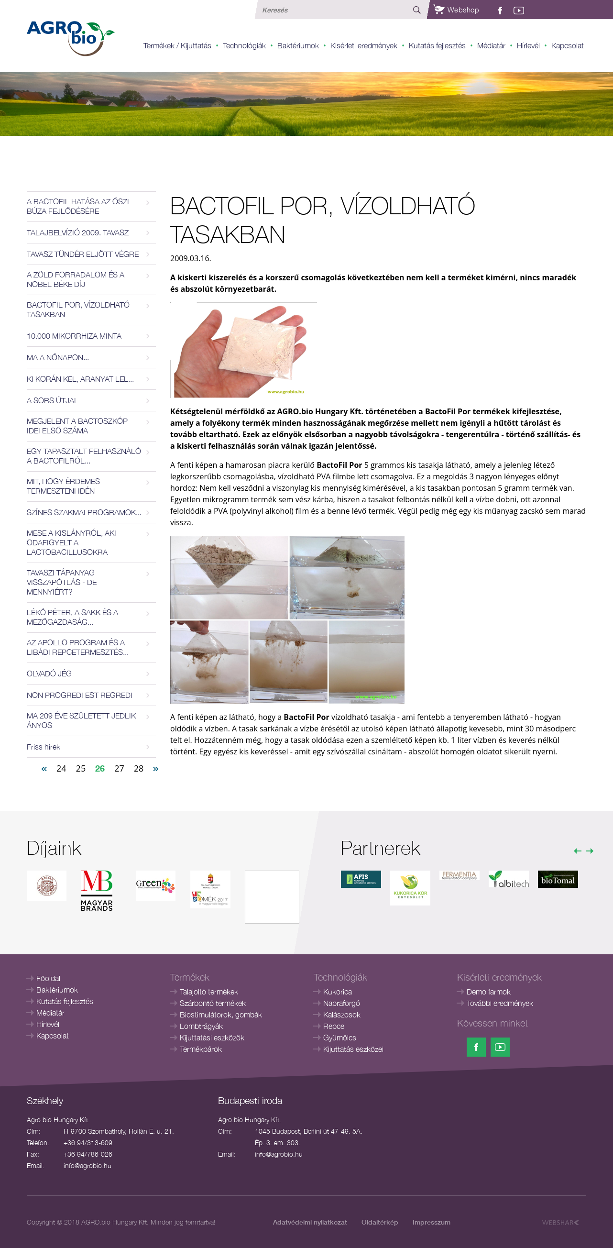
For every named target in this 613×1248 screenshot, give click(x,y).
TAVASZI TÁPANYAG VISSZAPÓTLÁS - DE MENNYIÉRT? (62, 582)
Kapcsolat (567, 45)
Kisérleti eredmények (363, 45)
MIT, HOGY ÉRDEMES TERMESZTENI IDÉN (63, 486)
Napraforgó (341, 1003)
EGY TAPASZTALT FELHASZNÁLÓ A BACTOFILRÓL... (84, 456)
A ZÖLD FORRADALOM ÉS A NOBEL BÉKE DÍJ (75, 279)
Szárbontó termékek (213, 1003)
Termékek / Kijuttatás (177, 45)
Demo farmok (489, 991)
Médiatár (491, 45)
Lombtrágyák (201, 1026)
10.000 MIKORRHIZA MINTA (74, 335)
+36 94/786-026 (88, 1154)
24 (61, 768)
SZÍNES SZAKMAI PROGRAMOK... (84, 512)
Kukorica (337, 991)
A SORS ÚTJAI (51, 400)
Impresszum (431, 1222)
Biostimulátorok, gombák (221, 1014)
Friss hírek (43, 746)
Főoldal (48, 978)
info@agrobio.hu (87, 1165)
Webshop (456, 9)
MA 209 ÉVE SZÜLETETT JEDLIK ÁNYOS (81, 720)
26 (100, 768)
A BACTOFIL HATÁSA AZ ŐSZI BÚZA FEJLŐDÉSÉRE (78, 206)
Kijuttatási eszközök (212, 1037)
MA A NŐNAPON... (58, 357)
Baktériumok (298, 45)
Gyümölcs (339, 1037)
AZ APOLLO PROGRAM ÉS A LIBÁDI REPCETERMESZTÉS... (78, 647)
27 (119, 768)
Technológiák (244, 45)
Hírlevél (528, 45)
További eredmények (500, 1003)
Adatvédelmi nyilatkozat (310, 1222)
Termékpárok (201, 1049)
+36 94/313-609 (88, 1142)
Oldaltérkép (379, 1222)
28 (139, 768)
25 (81, 768)
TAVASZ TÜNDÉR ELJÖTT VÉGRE (83, 254)
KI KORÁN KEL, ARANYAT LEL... (80, 379)
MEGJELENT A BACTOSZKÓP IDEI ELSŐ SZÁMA (77, 426)
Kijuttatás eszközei (353, 1049)
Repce (333, 1026)
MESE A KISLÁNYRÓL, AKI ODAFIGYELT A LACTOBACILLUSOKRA (71, 542)
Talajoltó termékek (209, 991)
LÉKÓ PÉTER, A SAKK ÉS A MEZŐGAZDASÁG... (72, 617)
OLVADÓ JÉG (49, 673)
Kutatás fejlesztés (437, 45)
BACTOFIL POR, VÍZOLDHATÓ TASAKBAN (78, 309)
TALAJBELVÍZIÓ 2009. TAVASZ (78, 232)
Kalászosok (342, 1014)
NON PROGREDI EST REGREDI (79, 695)
